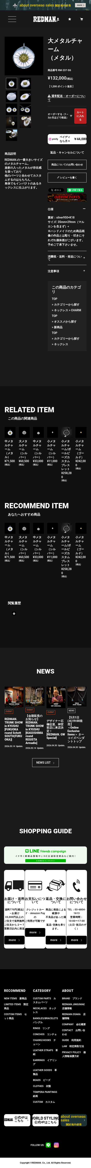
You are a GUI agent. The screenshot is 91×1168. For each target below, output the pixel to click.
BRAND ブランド (72, 998)
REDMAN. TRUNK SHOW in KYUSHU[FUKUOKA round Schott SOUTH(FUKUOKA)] (14, 729)
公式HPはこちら (21, 1119)
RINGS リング (41, 1028)
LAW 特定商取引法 (73, 1046)
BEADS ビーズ (41, 1080)
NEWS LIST (43, 762)
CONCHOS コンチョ (45, 1034)
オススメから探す (65, 321)
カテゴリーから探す (66, 304)
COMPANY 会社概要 (74, 1024)
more (79, 5)
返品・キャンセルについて (67, 152)
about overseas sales (73, 1120)
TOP (54, 299)
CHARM (76, 310)
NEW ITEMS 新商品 (15, 998)
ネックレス (61, 310)
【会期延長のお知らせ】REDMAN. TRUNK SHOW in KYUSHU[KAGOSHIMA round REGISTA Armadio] (34, 729)
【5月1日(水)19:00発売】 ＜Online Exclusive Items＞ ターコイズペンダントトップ (76, 729)
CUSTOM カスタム (44, 1102)
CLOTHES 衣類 (42, 1086)
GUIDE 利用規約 (71, 1040)
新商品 (58, 327)
